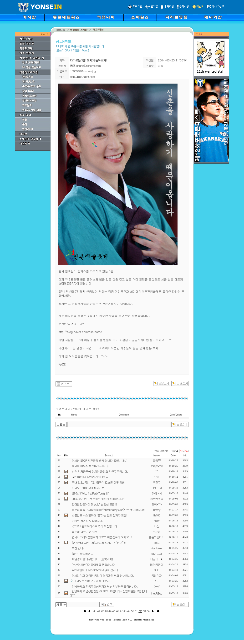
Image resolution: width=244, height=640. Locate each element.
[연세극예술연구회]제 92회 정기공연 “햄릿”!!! (99, 542)
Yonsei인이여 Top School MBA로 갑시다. (95, 570)
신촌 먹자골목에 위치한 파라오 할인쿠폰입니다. (100, 471)
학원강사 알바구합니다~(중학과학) (92, 559)
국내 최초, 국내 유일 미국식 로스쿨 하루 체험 (98, 482)
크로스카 (156, 488)
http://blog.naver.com (82, 77)
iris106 (156, 515)
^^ (156, 471)
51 (136, 611)
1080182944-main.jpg (83, 71)
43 (106, 611)
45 (113, 611)
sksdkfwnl (156, 548)
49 (128, 611)
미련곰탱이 (156, 564)
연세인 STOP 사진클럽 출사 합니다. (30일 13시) (99, 460)
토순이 (157, 532)
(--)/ (156, 586)
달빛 (156, 477)
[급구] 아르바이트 (82, 553)
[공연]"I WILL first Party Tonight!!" (90, 493)
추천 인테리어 (80, 548)
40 (94, 611)
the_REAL (156, 593)
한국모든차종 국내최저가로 (88, 488)
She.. (156, 542)
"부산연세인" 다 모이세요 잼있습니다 (93, 564)
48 (124, 611)
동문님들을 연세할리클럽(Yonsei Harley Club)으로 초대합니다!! (108, 510)
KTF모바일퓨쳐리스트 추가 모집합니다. (95, 526)
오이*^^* (156, 504)
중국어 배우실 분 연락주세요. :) (90, 466)
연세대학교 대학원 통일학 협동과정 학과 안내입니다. (103, 575)
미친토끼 (156, 553)
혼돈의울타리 (156, 537)
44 (109, 611)
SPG (156, 570)
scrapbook (157, 466)
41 (98, 611)
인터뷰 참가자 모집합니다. (87, 521)
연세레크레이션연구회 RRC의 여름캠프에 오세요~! (102, 537)
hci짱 (157, 521)
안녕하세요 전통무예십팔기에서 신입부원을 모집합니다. (104, 586)
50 (132, 611)
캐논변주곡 (156, 499)
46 (117, 611)
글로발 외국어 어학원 (84, 532)
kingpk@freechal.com (88, 66)
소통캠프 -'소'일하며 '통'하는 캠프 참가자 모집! (99, 515)
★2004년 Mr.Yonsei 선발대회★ (90, 477)
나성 (156, 526)
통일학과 (156, 575)
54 (148, 611)
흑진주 (157, 482)
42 (102, 611)
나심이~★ (156, 559)
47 (121, 611)
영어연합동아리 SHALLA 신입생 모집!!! (94, 504)
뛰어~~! (157, 493)
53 (144, 611)
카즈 (156, 581)
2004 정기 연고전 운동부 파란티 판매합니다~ (98, 499)
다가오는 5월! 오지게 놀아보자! (92, 581)
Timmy (156, 510)
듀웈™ (157, 460)
